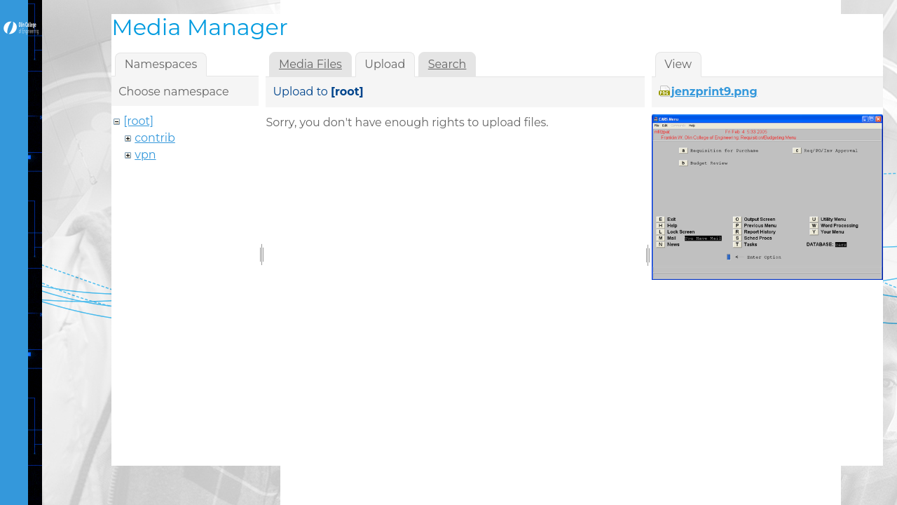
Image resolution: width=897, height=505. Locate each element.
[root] (138, 121)
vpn (145, 154)
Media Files (310, 64)
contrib (155, 137)
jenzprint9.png (714, 91)
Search (447, 64)
